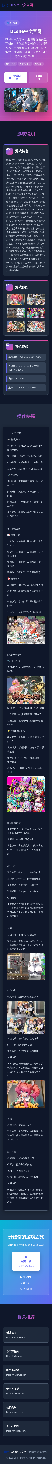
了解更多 (38, 77)
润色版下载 (15, 77)
